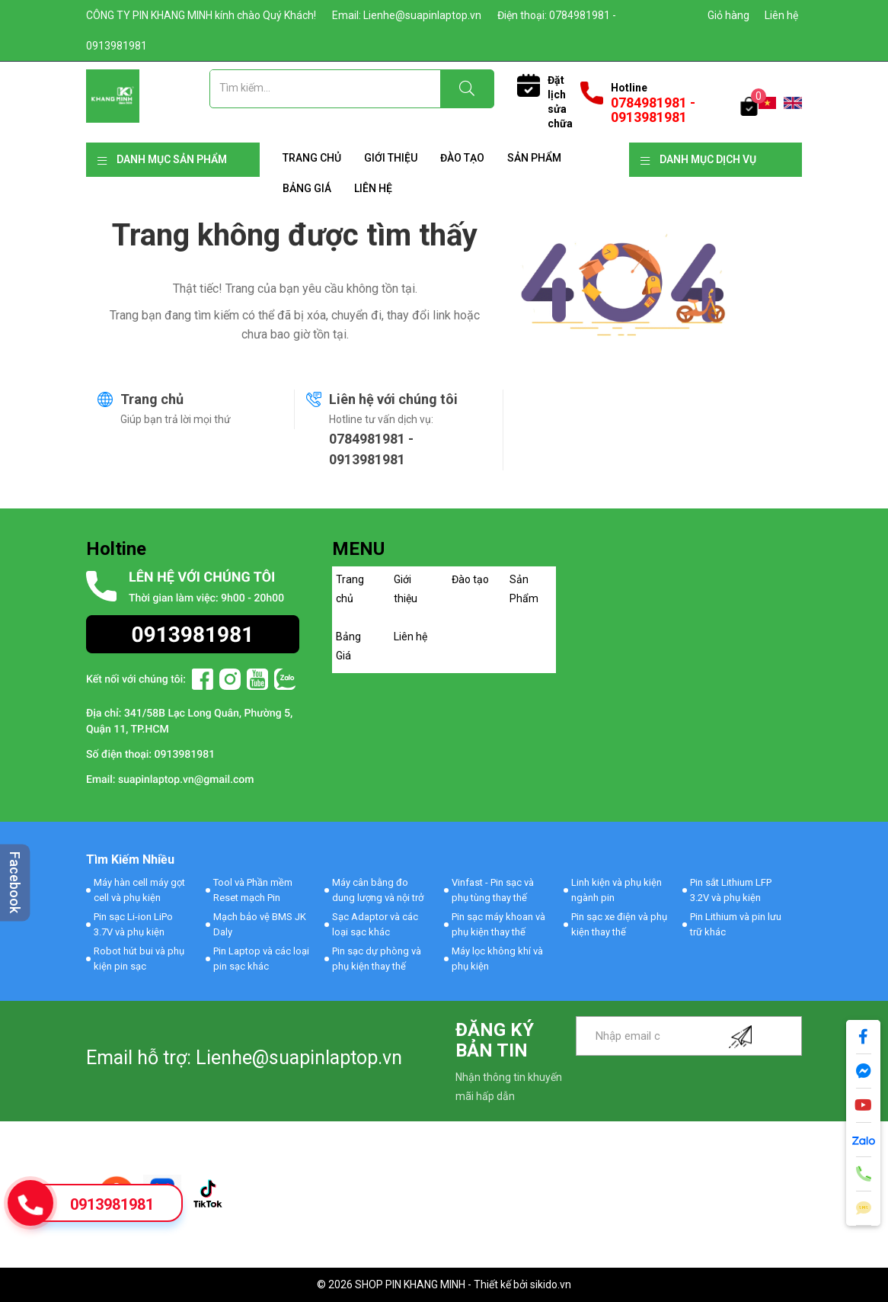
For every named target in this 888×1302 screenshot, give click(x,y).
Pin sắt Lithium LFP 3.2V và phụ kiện (730, 890)
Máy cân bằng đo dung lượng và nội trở (377, 890)
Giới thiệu (390, 158)
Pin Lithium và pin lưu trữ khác (735, 924)
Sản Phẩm (534, 158)
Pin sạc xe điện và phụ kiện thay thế (619, 924)
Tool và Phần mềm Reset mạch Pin (252, 890)
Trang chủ (312, 158)
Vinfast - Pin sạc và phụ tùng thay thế (493, 890)
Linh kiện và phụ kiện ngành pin (616, 890)
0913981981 (112, 1204)
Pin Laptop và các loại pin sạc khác (261, 958)
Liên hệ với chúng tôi (393, 399)
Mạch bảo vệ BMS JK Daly (259, 924)
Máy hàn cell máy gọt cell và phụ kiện (139, 890)
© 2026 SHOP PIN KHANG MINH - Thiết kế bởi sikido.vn (444, 1284)
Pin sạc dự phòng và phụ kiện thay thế (376, 958)
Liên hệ (781, 15)
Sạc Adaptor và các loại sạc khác (375, 924)
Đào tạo (462, 158)
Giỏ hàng (728, 15)
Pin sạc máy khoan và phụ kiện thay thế (498, 924)
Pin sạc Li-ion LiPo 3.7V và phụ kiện (133, 924)
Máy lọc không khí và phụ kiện (497, 958)
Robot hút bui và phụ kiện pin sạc (139, 958)
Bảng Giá (307, 188)
